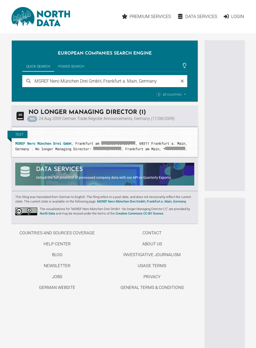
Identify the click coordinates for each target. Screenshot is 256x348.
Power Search (71, 66)
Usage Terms (152, 265)
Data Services (197, 16)
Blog (57, 254)
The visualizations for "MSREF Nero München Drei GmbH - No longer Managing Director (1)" (104, 209)
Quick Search (38, 66)
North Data (47, 213)
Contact (152, 232)
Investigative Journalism (152, 254)
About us (152, 243)
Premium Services (146, 16)
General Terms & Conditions (152, 287)
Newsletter (57, 265)
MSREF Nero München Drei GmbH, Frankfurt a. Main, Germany (141, 201)
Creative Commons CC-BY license (139, 213)
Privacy (152, 276)
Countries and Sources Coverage (57, 232)
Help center (57, 243)
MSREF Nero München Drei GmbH (43, 143)
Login (233, 16)
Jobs (57, 276)
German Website (57, 287)
